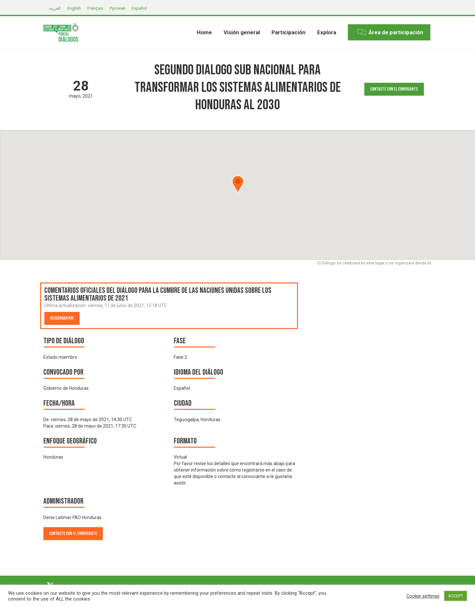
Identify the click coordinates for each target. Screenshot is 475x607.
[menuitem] (204, 32)
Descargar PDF (62, 318)
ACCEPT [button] (455, 595)
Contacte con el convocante (394, 89)
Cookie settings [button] (422, 596)
